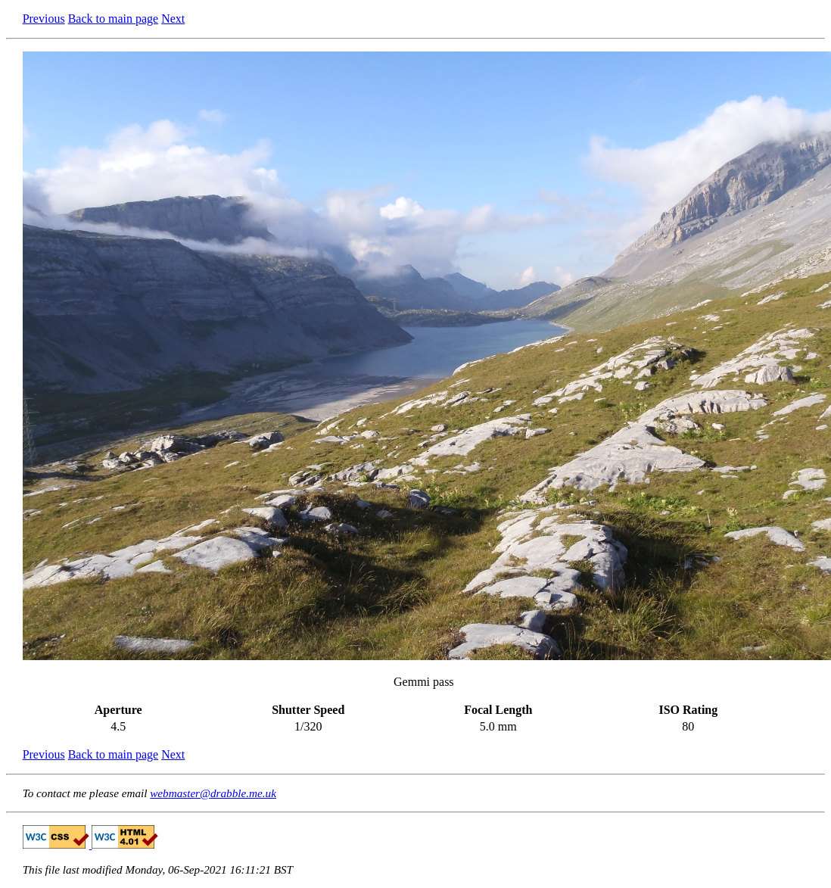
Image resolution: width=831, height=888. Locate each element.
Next (173, 18)
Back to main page (113, 18)
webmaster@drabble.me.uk (213, 793)
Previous (44, 18)
